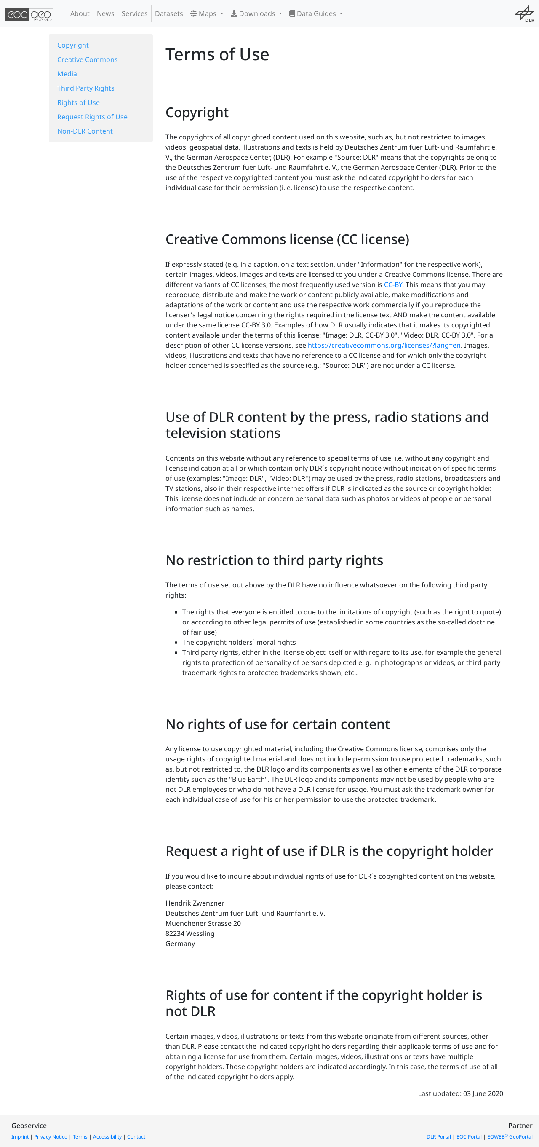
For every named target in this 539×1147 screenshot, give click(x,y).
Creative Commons (87, 59)
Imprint (20, 1136)
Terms (80, 1136)
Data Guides (313, 13)
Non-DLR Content (85, 131)
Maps (204, 13)
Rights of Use (78, 102)
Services (135, 13)
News (106, 13)
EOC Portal (469, 1136)
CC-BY (393, 284)
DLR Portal (439, 1136)
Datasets (169, 13)
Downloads (254, 13)
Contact (136, 1136)
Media (67, 73)
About (80, 13)
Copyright (73, 45)
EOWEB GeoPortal (510, 1136)
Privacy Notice (50, 1136)
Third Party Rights (86, 88)
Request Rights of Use (92, 116)
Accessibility (107, 1136)
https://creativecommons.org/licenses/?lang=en (384, 345)
